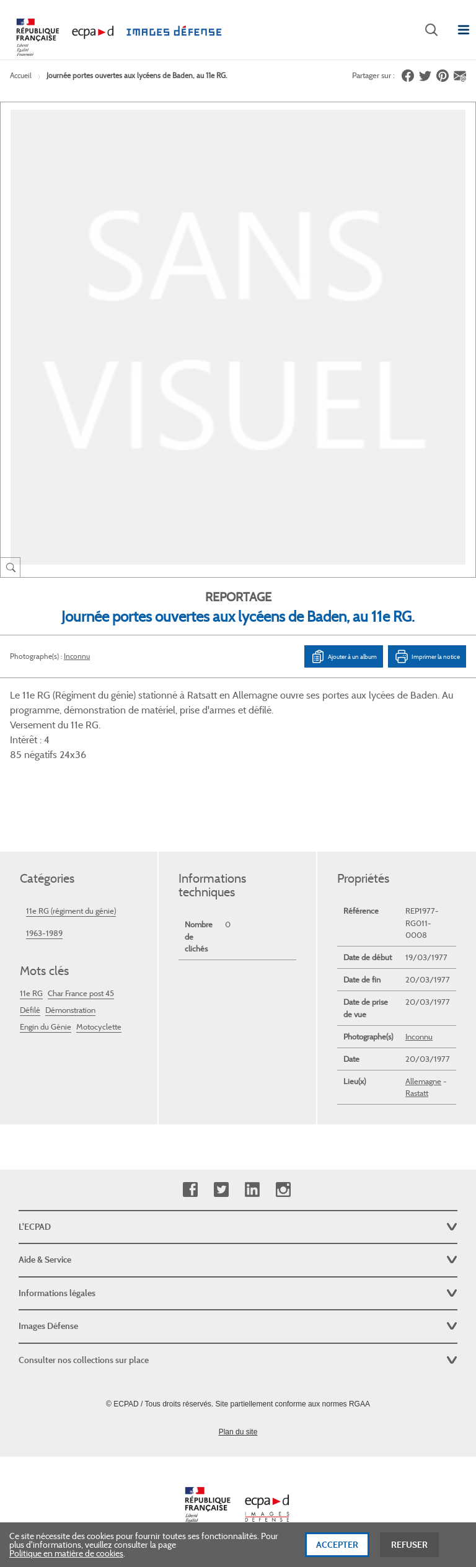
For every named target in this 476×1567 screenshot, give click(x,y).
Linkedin (252, 1190)
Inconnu (77, 656)
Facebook (190, 1190)
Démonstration (70, 1010)
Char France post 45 (81, 993)
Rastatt (416, 1093)
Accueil (21, 75)
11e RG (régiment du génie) (71, 911)
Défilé (30, 1010)
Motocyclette (98, 1026)
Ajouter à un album (344, 656)
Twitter (221, 1190)
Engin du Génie (45, 1026)
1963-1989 (44, 933)
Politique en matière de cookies (66, 1559)
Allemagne (423, 1081)
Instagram (283, 1190)
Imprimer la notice (427, 656)
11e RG (31, 993)
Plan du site (238, 1432)
